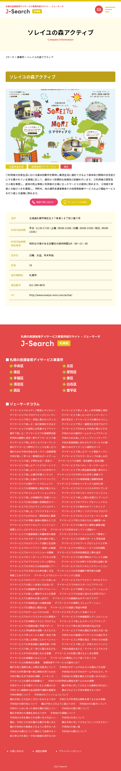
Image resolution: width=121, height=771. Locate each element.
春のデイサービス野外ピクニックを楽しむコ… (34, 447)
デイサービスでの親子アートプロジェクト (31, 483)
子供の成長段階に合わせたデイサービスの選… (86, 442)
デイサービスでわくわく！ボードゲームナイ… (86, 465)
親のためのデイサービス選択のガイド (81, 447)
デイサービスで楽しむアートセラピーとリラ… (34, 465)
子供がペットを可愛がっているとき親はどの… (34, 685)
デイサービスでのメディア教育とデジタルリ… (34, 410)
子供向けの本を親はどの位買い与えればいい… (34, 717)
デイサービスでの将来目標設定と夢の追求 (79, 552)
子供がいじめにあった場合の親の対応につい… (34, 708)
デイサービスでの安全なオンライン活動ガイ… (74, 529)
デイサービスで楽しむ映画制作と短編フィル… (34, 497)
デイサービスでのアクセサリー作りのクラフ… (85, 579)
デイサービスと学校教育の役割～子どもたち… (34, 630)
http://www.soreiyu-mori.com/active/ (50, 295)
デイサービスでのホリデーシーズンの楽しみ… (34, 579)
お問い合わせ (17, 751)
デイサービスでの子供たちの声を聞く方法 (31, 570)
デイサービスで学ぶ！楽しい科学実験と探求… (86, 410)
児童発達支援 (16, 166)
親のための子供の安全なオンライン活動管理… (34, 451)
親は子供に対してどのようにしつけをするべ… (86, 722)
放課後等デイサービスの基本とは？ (61, 662)
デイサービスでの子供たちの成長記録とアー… (34, 566)
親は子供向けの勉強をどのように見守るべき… (34, 726)
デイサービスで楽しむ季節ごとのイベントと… (34, 639)
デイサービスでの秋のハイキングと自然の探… (81, 483)
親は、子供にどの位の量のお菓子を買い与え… (34, 722)
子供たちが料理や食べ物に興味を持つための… (34, 671)
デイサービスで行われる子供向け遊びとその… (86, 428)
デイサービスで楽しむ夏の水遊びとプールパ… (86, 497)
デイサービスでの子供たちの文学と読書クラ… (81, 474)
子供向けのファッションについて (51, 694)
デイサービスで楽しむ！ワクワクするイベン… (34, 511)
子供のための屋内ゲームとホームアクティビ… (85, 433)
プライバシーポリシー (70, 751)
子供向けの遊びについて (74, 731)
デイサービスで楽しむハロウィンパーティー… (85, 414)
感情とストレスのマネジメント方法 (28, 529)
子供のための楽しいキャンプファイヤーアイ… (85, 437)
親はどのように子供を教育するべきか (81, 690)
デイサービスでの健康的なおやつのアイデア (75, 598)
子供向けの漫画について (62, 712)
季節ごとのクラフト (20, 575)
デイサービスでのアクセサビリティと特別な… (34, 561)
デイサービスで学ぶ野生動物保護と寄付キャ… (86, 469)
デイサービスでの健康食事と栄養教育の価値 (33, 534)
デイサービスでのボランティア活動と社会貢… (34, 543)
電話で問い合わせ (44, 202)
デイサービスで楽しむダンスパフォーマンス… (34, 442)
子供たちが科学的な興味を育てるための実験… (72, 680)
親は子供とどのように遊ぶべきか (58, 703)
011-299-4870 (37, 285)
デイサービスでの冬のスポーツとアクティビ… (81, 584)
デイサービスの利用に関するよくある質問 (76, 653)
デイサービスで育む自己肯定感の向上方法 (79, 625)
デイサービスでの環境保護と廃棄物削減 (82, 479)
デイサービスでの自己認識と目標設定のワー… (34, 502)
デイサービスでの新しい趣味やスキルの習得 (33, 593)
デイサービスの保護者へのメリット (28, 657)
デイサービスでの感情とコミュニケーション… (79, 602)
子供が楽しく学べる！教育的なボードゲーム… (34, 456)
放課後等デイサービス (43, 166)
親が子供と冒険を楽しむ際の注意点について (33, 667)
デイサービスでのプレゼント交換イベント (74, 612)
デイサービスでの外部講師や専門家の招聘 (79, 570)
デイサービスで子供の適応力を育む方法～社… (86, 630)
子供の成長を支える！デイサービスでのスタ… (86, 648)
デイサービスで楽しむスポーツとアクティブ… (83, 621)
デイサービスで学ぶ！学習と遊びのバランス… (34, 419)
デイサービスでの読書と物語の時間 (68, 607)
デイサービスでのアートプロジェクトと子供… (85, 543)
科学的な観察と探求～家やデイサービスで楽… (34, 437)
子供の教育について (20, 694)
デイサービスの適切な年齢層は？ (27, 680)
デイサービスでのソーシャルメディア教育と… (83, 534)
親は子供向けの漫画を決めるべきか (28, 712)
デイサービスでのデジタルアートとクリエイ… (34, 524)
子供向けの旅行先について (23, 703)
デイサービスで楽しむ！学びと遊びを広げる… (34, 648)
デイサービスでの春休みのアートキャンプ (83, 506)
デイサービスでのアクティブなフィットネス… (85, 502)
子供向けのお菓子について (93, 703)
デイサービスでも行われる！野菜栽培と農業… (34, 515)
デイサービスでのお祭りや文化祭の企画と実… (85, 561)
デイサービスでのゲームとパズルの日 (29, 612)
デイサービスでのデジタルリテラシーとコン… (86, 566)
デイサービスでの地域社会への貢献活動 (30, 602)
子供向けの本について (73, 717)
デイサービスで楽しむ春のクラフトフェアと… (34, 479)
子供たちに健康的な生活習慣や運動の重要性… (34, 690)
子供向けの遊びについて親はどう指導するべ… (34, 731)
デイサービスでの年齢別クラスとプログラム (33, 621)
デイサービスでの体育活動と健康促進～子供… (34, 644)
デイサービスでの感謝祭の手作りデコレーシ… (34, 589)
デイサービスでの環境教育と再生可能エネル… (34, 488)
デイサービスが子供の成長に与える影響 (30, 653)
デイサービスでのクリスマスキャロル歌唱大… (34, 616)
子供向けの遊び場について (75, 708)
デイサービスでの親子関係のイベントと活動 (84, 557)
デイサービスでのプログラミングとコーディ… (34, 414)
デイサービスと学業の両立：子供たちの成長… (86, 639)
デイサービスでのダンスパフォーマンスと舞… (86, 515)
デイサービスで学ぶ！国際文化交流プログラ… (86, 424)
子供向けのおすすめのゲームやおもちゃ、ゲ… (86, 671)
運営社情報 (41, 751)
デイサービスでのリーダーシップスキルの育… (34, 557)
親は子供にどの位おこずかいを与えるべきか (33, 699)
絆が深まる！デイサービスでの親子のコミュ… (86, 419)
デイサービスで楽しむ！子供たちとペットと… (86, 644)
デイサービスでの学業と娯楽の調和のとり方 (33, 520)
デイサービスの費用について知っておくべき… (74, 657)
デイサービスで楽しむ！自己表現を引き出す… (34, 424)
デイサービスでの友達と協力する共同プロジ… (83, 593)
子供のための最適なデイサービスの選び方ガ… (86, 635)
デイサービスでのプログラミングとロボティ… (34, 506)
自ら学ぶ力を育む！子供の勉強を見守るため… (34, 735)
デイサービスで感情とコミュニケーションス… (86, 589)
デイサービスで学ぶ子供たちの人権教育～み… (83, 520)
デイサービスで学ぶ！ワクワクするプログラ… (86, 511)
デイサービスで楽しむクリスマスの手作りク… (34, 469)
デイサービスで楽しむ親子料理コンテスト (31, 474)
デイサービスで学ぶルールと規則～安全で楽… (34, 635)
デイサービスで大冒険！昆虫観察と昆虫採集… (82, 460)
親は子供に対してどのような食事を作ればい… (86, 685)
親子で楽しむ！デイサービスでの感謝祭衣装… (34, 433)
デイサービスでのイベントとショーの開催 (31, 552)
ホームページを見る (77, 202)
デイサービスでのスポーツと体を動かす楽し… (34, 538)
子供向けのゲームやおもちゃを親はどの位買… (83, 667)
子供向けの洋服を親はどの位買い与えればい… (86, 676)
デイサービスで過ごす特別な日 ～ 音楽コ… (32, 460)
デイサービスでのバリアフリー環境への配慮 (33, 547)
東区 (66, 166)
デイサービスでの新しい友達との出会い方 (31, 584)
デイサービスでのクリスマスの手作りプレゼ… (86, 488)
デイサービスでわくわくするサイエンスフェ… (86, 492)
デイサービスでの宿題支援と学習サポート (31, 625)
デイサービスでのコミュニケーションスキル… (34, 492)
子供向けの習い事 (71, 726)
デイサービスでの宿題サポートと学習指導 (83, 538)
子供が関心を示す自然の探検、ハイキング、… (34, 676)
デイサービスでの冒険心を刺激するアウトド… (34, 428)
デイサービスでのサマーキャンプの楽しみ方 (84, 456)
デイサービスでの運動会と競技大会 (28, 607)
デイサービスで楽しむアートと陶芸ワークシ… (86, 451)
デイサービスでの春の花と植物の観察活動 (83, 524)
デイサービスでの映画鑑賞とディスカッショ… (86, 616)
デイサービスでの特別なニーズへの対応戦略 (82, 547)
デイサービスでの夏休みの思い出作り (29, 598)
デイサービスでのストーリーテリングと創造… (58, 575)
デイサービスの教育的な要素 (25, 662)
